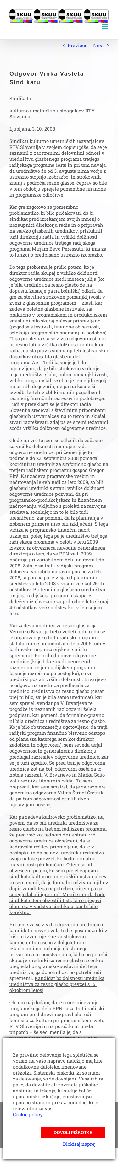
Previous (77, 45)
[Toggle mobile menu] (105, 26)
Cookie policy (28, 1114)
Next (98, 45)
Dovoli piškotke (73, 1132)
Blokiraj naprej (79, 1144)
